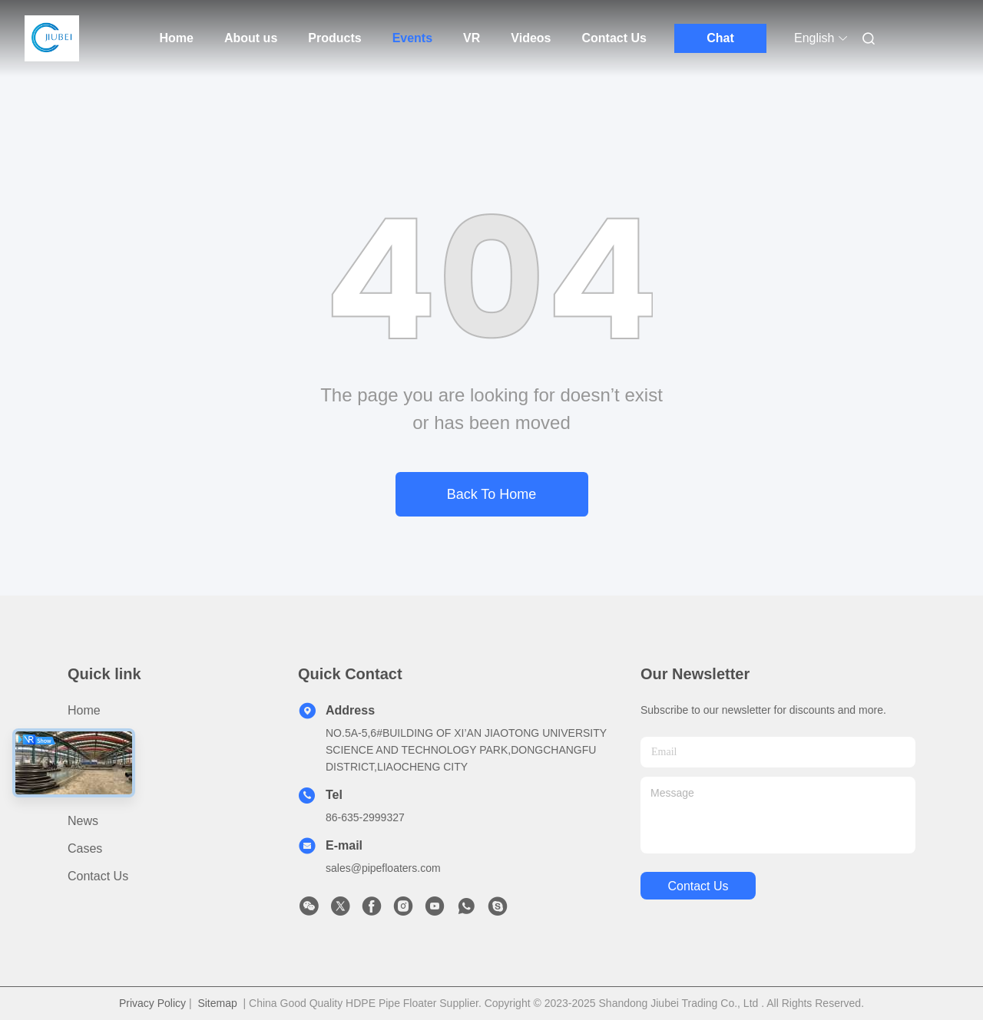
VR (471, 38)
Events (412, 38)
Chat (720, 38)
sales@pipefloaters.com (383, 868)
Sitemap (217, 1003)
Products (334, 38)
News (83, 820)
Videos (531, 38)
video (83, 793)
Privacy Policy (152, 1003)
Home (177, 38)
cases (85, 848)
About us (250, 38)
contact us (697, 886)
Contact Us (614, 38)
